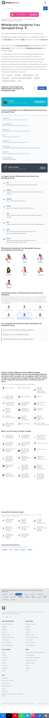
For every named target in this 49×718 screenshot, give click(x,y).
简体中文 (20, 597)
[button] (24, 119)
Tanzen (30, 549)
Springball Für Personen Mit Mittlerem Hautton (7, 536)
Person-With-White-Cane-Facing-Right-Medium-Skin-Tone (23, 467)
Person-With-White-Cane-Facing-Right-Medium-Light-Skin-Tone (39, 476)
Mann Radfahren (24, 424)
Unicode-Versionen (31, 660)
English (5, 594)
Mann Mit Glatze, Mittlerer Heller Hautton (24, 444)
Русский (13, 597)
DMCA (3, 688)
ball (3, 75)
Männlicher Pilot (40, 449)
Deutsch (18, 594)
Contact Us (5, 691)
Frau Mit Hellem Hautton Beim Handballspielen (8, 404)
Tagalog (13, 599)
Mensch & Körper (30, 624)
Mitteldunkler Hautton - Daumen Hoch (39, 458)
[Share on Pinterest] (15, 715)
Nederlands (40, 594)
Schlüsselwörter (30, 655)
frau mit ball (5, 78)
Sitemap (39, 703)
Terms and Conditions (8, 680)
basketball (18, 75)
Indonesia (6, 599)
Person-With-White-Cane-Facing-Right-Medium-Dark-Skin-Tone (7, 459)
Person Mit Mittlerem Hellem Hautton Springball (40, 528)
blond (16, 549)
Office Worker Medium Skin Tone (7, 466)
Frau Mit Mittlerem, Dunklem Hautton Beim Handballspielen (40, 390)
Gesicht (23, 549)
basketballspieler (28, 75)
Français (25, 594)
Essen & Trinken (6, 642)
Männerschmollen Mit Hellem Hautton (9, 450)
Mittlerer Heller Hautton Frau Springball (8, 521)
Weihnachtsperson (40, 443)
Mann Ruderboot (24, 396)
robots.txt (45, 703)
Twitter (3, 663)
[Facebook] (3, 617)
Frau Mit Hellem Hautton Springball (24, 528)
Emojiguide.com (5, 19)
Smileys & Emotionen (8, 637)
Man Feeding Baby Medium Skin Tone (7, 444)
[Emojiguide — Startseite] (3, 608)
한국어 (33, 597)
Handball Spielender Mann (8, 416)
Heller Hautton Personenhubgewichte (41, 424)
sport (19, 81)
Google (4, 655)
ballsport (9, 75)
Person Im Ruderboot (38, 409)
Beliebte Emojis (30, 663)
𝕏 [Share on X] (9, 715)
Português (6, 597)
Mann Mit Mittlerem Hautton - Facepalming (39, 467)
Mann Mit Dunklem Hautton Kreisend (6, 410)
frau (37, 75)
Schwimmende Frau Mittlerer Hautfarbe (24, 404)
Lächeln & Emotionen (32, 637)
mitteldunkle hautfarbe (8, 81)
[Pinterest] (10, 617)
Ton (11, 549)
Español (11, 594)
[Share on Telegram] (27, 715)
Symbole (4, 632)
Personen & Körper (18, 19)
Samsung (4, 665)
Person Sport (29, 19)
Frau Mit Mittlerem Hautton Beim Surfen (39, 418)
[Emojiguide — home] (10, 3)
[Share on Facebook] (3, 715)
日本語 (27, 597)
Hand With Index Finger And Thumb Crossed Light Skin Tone (40, 437)
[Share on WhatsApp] (21, 715)
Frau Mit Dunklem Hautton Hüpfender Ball (39, 521)
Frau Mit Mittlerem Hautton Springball (22, 521)
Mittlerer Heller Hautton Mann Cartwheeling (8, 397)
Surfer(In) (38, 396)
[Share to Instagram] (34, 715)
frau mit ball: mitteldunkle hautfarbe (22, 78)
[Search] (45, 8)
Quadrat (5, 549)
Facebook (5, 657)
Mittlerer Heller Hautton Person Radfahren (8, 425)
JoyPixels (4, 668)
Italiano (32, 594)
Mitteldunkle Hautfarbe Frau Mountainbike (24, 410)
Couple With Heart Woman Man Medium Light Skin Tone (24, 475)
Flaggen (4, 627)
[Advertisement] (23, 356)
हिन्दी (45, 597)
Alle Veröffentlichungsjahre (33, 657)
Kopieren (42, 88)
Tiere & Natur (5, 640)
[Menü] (45, 3)
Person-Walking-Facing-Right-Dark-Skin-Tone (24, 437)
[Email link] (46, 715)
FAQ (27, 671)
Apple (3, 652)
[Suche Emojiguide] (22, 8)
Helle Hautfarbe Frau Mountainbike (40, 404)
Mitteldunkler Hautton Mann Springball (23, 535)
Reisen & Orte (6, 634)
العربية (39, 597)
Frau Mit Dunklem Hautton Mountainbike (23, 418)
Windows (4, 660)
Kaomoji (28, 668)
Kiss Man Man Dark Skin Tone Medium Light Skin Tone (24, 451)
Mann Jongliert (8, 388)
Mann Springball (24, 388)
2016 (10, 51)
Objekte (4, 629)
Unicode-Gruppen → (7, 645)
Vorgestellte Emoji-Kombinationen (35, 652)
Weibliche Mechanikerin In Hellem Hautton (8, 475)
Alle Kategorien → (30, 645)
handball (36, 78)
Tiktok (3, 671)
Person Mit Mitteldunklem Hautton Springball (7, 528)
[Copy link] (40, 715)
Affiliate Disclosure (7, 686)
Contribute (5, 678)
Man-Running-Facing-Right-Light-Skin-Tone (8, 437)
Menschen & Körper (7, 624)
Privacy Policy (5, 683)
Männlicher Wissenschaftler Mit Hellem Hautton (24, 458)
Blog (27, 665)
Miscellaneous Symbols (9, 159)
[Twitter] (6, 617)
